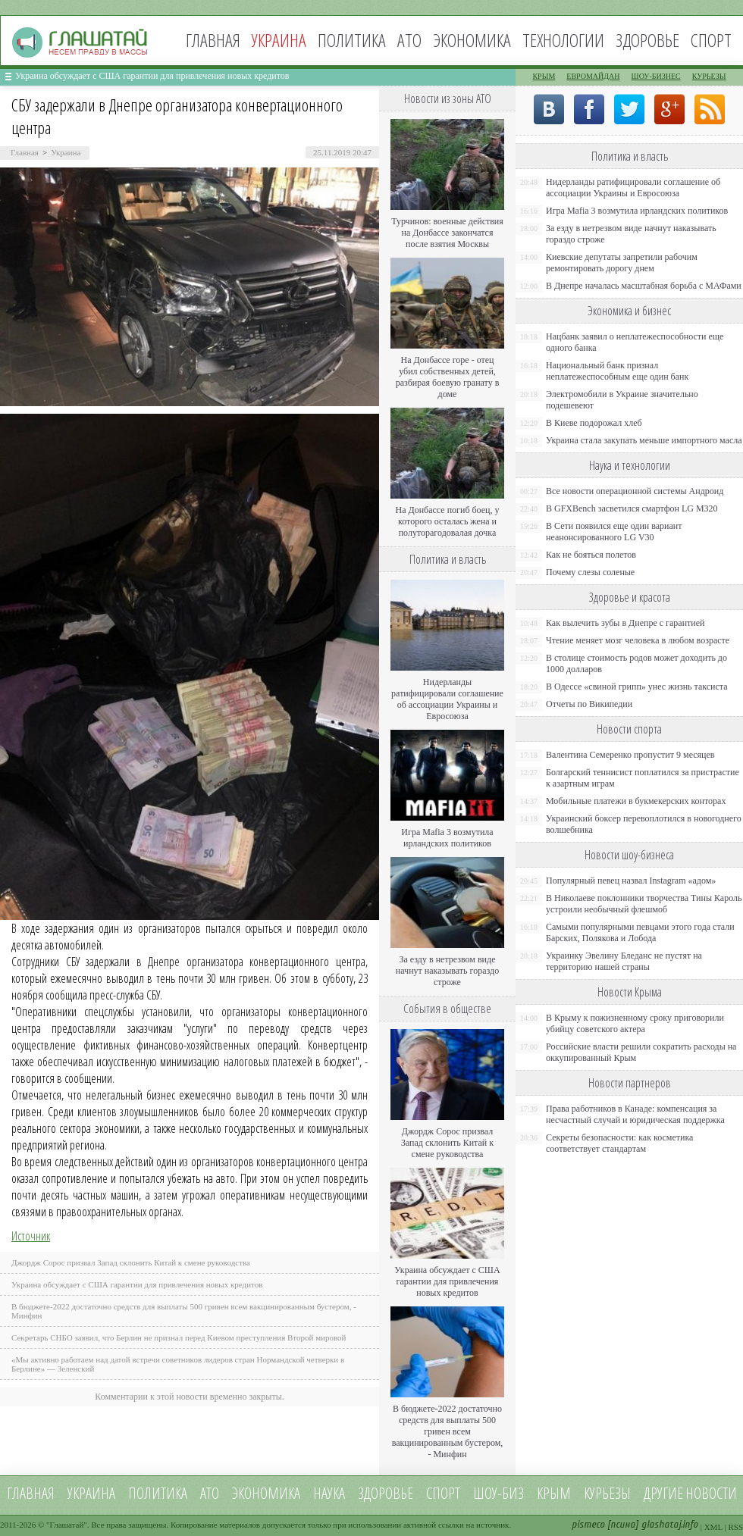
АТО (409, 39)
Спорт (711, 39)
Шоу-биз (498, 1493)
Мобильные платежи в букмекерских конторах (636, 801)
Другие (663, 1493)
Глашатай (67, 1524)
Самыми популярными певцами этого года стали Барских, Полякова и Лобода (640, 932)
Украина (65, 152)
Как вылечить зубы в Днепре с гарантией (625, 623)
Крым (543, 76)
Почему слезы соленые (590, 572)
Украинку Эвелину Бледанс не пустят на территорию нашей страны (624, 961)
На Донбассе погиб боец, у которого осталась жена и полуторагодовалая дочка (447, 521)
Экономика (472, 39)
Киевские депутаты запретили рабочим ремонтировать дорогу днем (622, 263)
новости (711, 1493)
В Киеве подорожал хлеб (594, 423)
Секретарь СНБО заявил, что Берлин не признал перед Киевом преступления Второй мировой (178, 1337)
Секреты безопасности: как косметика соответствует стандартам (619, 1143)
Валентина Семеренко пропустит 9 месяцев (630, 754)
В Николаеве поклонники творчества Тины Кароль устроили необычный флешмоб (643, 904)
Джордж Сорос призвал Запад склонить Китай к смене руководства (130, 1262)
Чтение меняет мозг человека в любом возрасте (637, 640)
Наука (329, 1493)
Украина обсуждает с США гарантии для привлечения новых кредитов (152, 75)
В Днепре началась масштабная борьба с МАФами (643, 285)
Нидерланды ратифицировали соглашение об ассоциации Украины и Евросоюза (447, 699)
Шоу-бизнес (656, 76)
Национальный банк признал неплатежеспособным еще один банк (617, 371)
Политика (352, 39)
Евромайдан (592, 76)
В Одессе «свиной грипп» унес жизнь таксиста (637, 686)
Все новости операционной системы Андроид (634, 491)
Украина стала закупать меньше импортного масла (644, 440)
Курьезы (709, 76)
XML (713, 1526)
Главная (213, 39)
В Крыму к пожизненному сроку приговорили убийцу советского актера (635, 1023)
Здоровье (647, 39)
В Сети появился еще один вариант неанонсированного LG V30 (614, 532)
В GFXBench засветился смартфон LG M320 (632, 508)
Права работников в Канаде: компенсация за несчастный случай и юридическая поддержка (635, 1114)
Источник (30, 1236)
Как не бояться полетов (591, 554)
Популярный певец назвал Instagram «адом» (631, 880)
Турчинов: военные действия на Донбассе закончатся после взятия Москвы (447, 232)
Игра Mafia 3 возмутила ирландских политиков (447, 838)
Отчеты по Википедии (589, 704)
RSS (735, 1526)
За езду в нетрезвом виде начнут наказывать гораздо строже (447, 970)
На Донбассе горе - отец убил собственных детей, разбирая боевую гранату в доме (448, 377)
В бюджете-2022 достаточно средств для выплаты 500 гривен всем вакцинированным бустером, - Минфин (447, 1431)
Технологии (563, 39)
